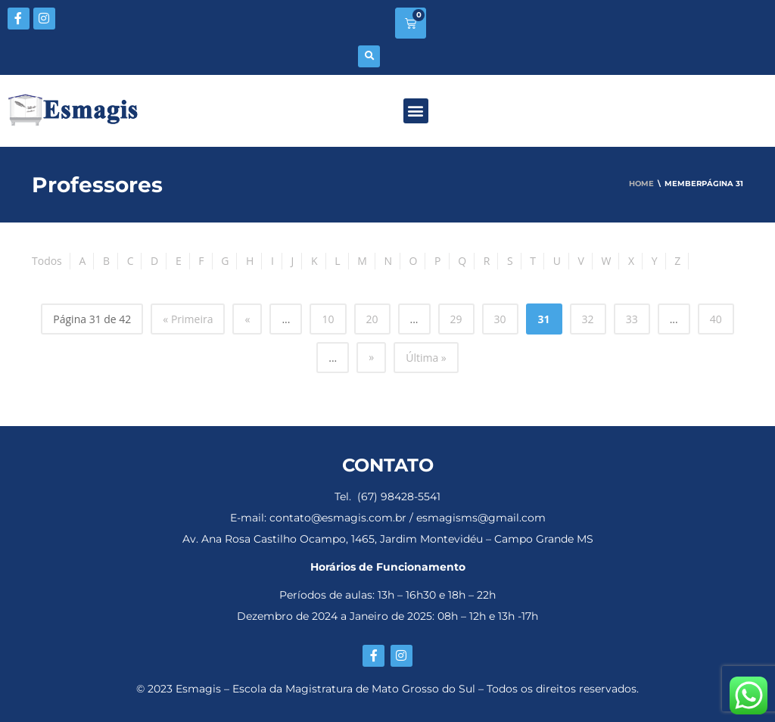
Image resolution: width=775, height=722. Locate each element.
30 (500, 319)
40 (716, 319)
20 (372, 319)
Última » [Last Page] (426, 357)
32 (588, 319)
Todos (47, 261)
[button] (369, 56)
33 (632, 319)
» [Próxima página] (371, 357)
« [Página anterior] (247, 319)
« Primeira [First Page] (188, 319)
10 (328, 319)
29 (456, 319)
